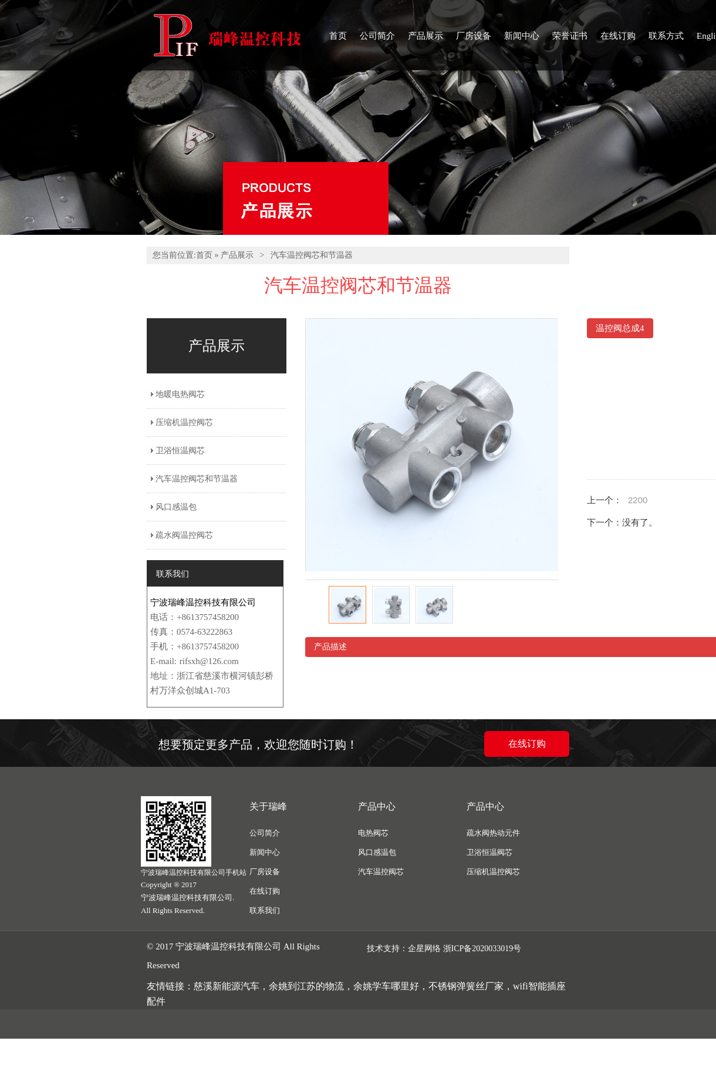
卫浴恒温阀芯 (180, 450)
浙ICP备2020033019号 (482, 948)
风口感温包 (176, 507)
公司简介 (377, 36)
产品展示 (425, 36)
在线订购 (618, 36)
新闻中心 (521, 36)
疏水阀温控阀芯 (184, 535)
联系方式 (666, 36)
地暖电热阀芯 (180, 394)
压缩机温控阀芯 (184, 422)
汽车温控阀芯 (381, 871)
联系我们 (264, 910)
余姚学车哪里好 (386, 986)
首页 (338, 36)
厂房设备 (473, 36)
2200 (637, 500)
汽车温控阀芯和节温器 (312, 255)
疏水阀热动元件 (493, 832)
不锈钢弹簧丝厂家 (466, 986)
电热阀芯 (373, 832)
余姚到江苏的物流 (306, 986)
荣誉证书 (569, 36)
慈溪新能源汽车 (226, 986)
